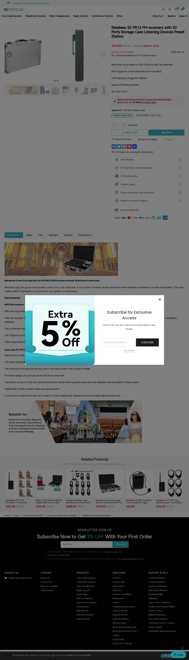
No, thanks (129, 350)
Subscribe (147, 342)
